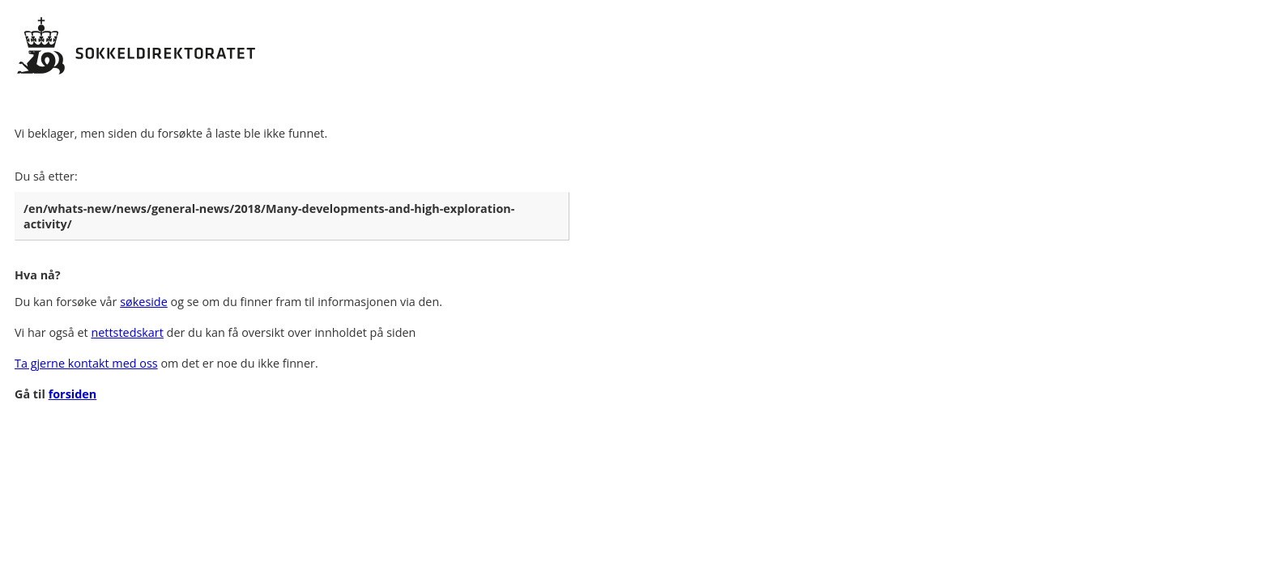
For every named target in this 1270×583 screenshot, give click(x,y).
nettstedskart (127, 332)
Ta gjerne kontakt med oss (86, 363)
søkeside (144, 301)
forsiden (73, 394)
